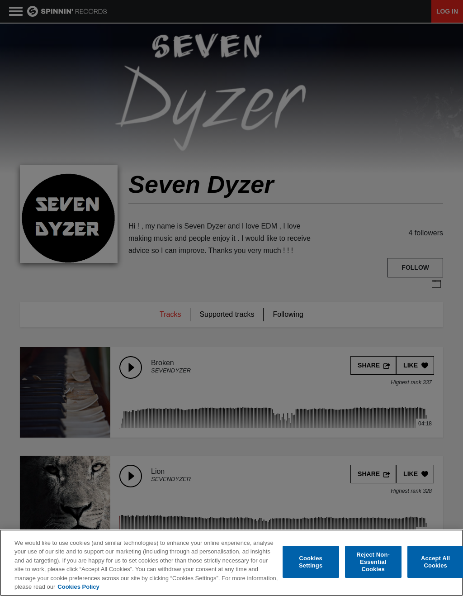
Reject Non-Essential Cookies (373, 562)
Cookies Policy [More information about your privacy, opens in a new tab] (78, 586)
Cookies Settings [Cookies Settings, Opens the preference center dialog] (310, 562)
